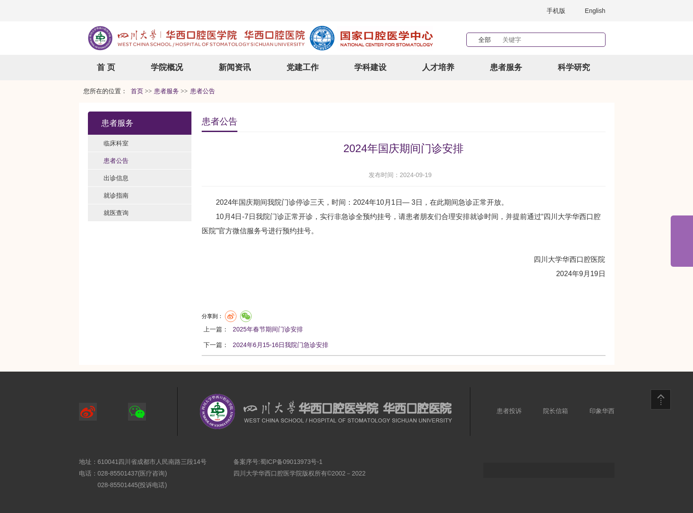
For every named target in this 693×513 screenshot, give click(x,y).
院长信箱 (555, 410)
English (595, 10)
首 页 (106, 67)
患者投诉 (509, 410)
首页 (137, 91)
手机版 (556, 10)
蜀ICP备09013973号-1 (291, 461)
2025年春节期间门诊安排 (268, 329)
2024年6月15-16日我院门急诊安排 (281, 344)
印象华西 (601, 410)
